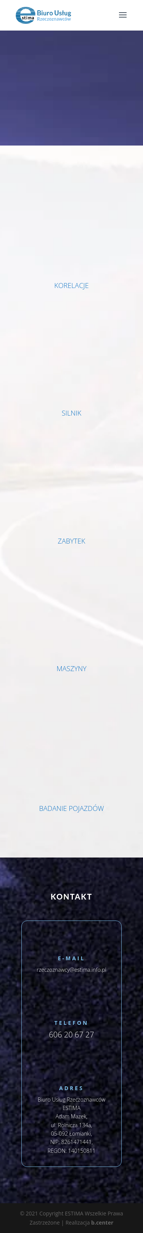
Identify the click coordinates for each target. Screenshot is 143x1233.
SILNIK (72, 412)
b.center (102, 1222)
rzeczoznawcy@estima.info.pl (71, 969)
